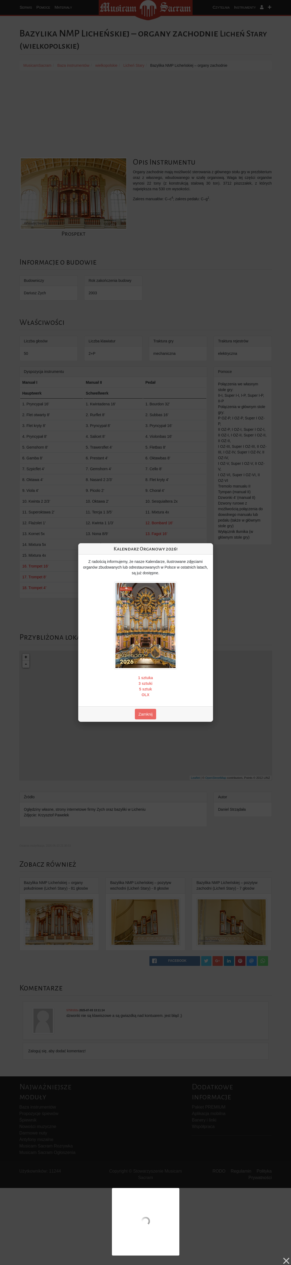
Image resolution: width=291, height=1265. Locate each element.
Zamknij (145, 714)
